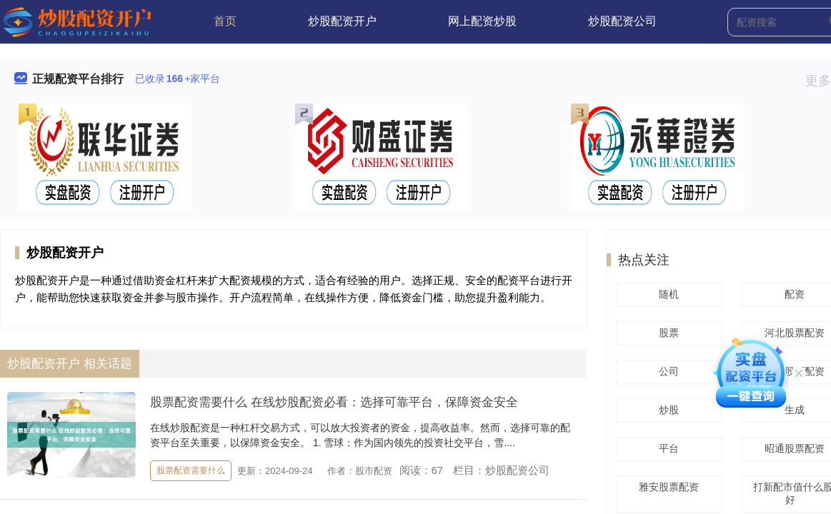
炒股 (666, 409)
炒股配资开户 (342, 21)
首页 (225, 21)
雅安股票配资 (666, 487)
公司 (666, 371)
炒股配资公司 (622, 21)
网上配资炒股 (482, 21)
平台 (666, 448)
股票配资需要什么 (190, 470)
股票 (666, 332)
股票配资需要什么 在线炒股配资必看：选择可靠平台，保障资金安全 (334, 402)
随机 (666, 294)
